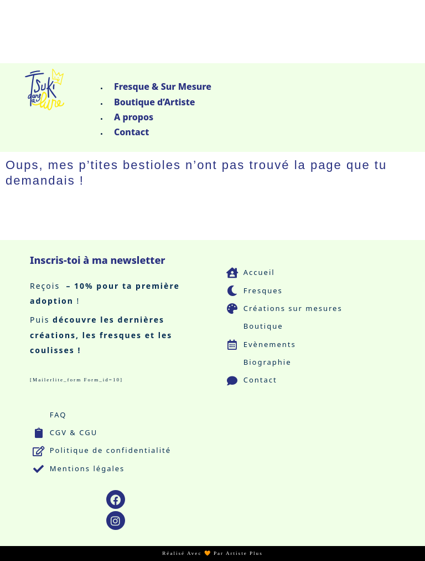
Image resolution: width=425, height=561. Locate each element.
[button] (254, 73)
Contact (131, 132)
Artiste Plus (244, 553)
